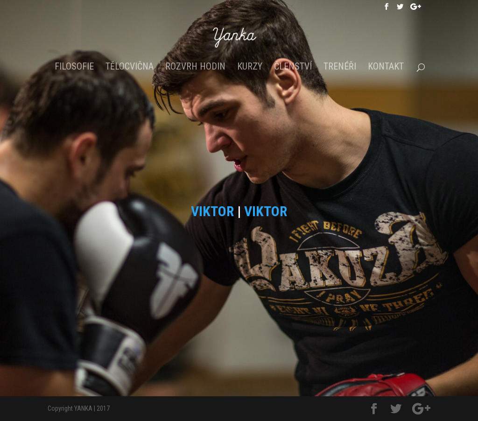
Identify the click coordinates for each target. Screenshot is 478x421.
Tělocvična (129, 67)
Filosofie (74, 67)
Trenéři (339, 67)
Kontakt (386, 67)
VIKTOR (212, 211)
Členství (293, 67)
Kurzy (249, 67)
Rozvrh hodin (195, 67)
